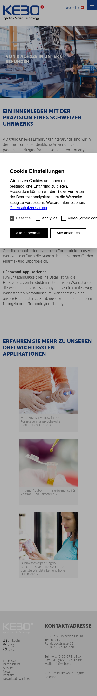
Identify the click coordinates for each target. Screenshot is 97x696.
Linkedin (14, 640)
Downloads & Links (16, 679)
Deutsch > (74, 8)
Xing (11, 645)
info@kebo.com (63, 664)
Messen (8, 668)
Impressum (10, 660)
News (7, 671)
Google (12, 650)
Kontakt (8, 675)
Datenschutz (11, 664)
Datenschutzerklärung (28, 208)
